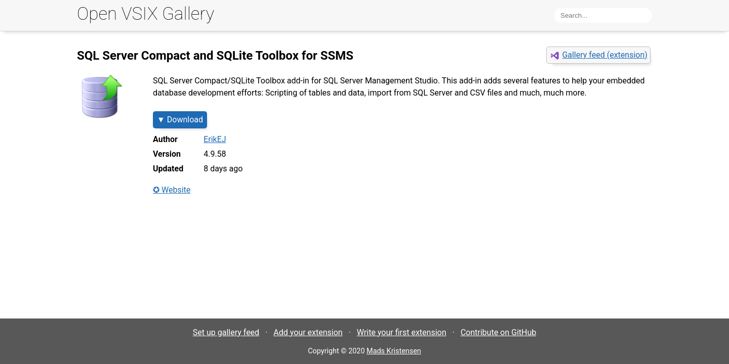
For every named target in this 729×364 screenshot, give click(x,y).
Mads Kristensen (394, 351)
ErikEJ (215, 139)
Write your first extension (402, 332)
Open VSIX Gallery (145, 14)
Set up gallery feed (226, 332)
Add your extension (307, 332)
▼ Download (180, 119)
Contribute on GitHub (499, 332)
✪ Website (171, 190)
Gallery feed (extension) (604, 55)
